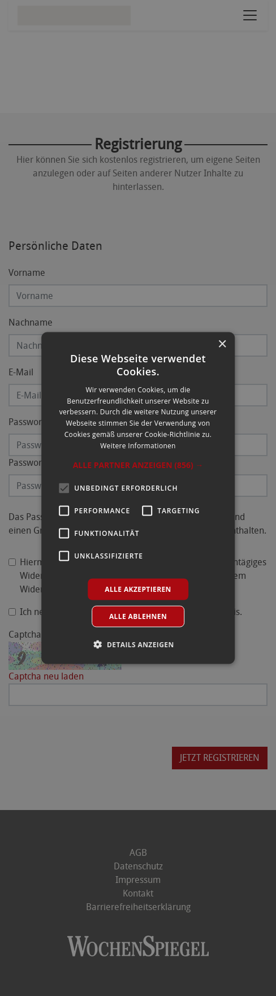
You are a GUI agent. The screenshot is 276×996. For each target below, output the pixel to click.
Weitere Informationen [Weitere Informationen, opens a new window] (138, 445)
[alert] (138, 498)
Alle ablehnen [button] (138, 616)
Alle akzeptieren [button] (138, 589)
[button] (138, 465)
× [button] (222, 344)
